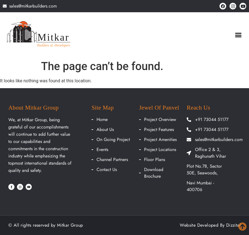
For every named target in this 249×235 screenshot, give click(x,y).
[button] (238, 35)
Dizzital (233, 225)
